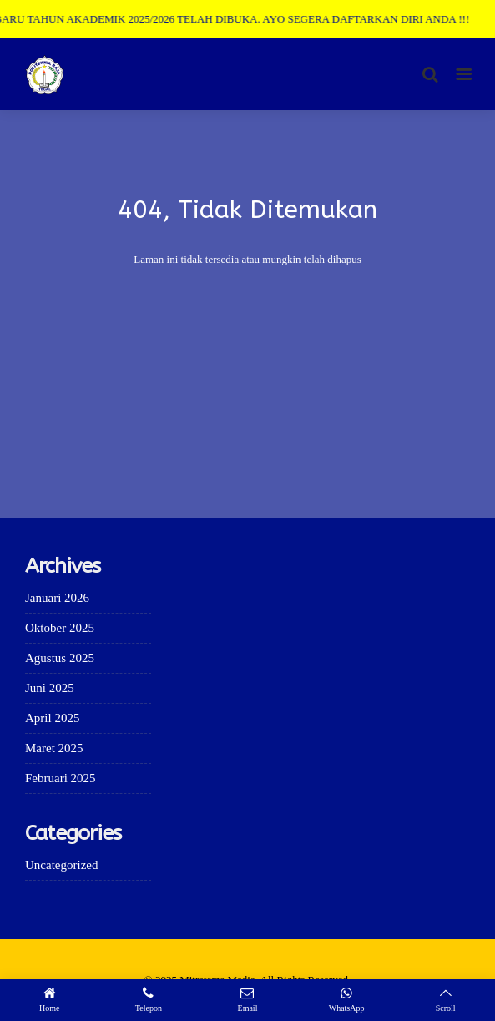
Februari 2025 (60, 778)
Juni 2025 (49, 688)
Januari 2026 (57, 597)
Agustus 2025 (59, 658)
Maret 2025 (54, 748)
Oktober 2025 (59, 627)
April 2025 (52, 718)
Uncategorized (61, 865)
